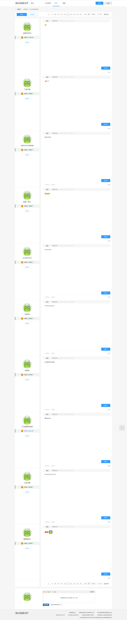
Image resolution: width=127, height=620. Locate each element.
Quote (50, 592)
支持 (47, 184)
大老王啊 (27, 483)
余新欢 (27, 370)
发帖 (64, 3)
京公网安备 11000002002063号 (104, 615)
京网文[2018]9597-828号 (88, 615)
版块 (56, 3)
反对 (53, 184)
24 (81, 14)
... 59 (84, 14)
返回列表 (106, 14)
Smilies (55, 592)
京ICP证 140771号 (60, 615)
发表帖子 (32, 14)
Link (48, 592)
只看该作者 (55, 21)
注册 (108, 3)
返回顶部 (122, 428)
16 (55, 14)
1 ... (49, 14)
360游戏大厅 (23, 614)
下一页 (99, 14)
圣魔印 (19, 9)
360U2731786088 (27, 145)
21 (71, 14)
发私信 (27, 42)
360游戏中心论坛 (25, 4)
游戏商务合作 (72, 612)
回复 (22, 14)
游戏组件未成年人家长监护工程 (86, 612)
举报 (109, 72)
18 (61, 14)
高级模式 (92, 591)
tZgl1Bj (27, 314)
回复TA (106, 68)
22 (74, 14)
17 (58, 14)
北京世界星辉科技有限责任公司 (104, 612)
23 (77, 14)
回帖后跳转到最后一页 (56, 604)
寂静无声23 (27, 33)
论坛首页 (48, 3)
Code (53, 592)
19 (65, 14)
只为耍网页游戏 (27, 427)
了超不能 (27, 89)
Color (46, 592)
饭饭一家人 (27, 202)
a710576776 (27, 258)
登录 (99, 3)
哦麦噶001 (27, 539)
